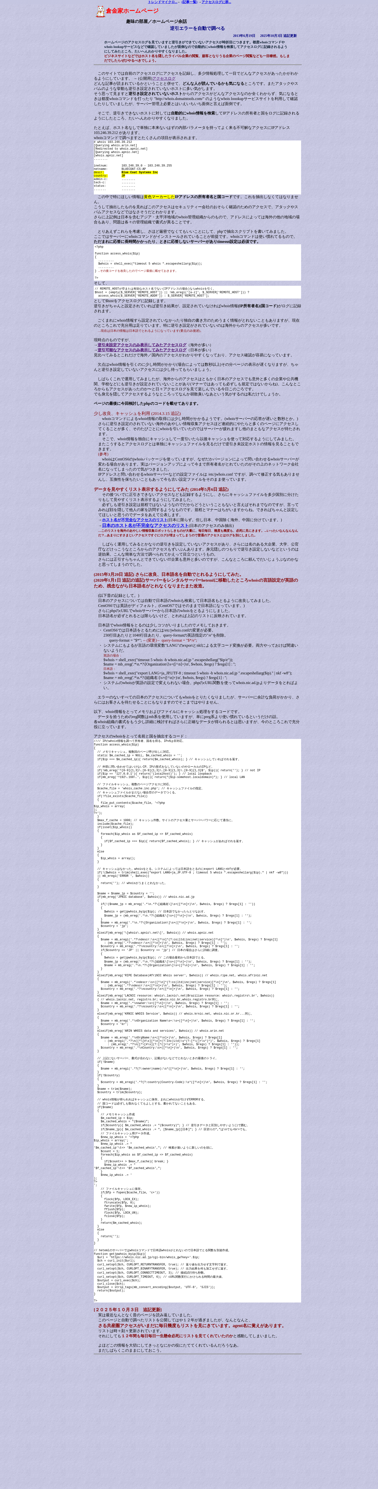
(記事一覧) (189, 2)
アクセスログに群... (216, 2)
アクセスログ (157, 78)
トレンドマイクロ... (162, 2)
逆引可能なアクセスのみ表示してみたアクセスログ (135, 370)
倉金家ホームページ (120, 11)
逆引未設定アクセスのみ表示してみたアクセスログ (135, 365)
